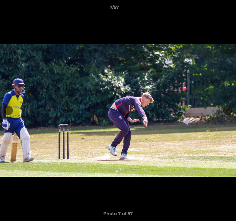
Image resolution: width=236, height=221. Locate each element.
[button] (214, 9)
